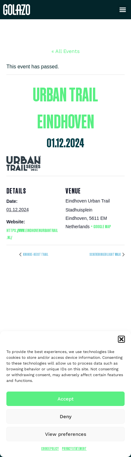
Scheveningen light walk (105, 254)
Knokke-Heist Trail (35, 254)
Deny (66, 416)
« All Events (65, 51)
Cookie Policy (50, 448)
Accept (65, 399)
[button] (121, 339)
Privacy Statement (74, 448)
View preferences (65, 434)
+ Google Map (101, 226)
